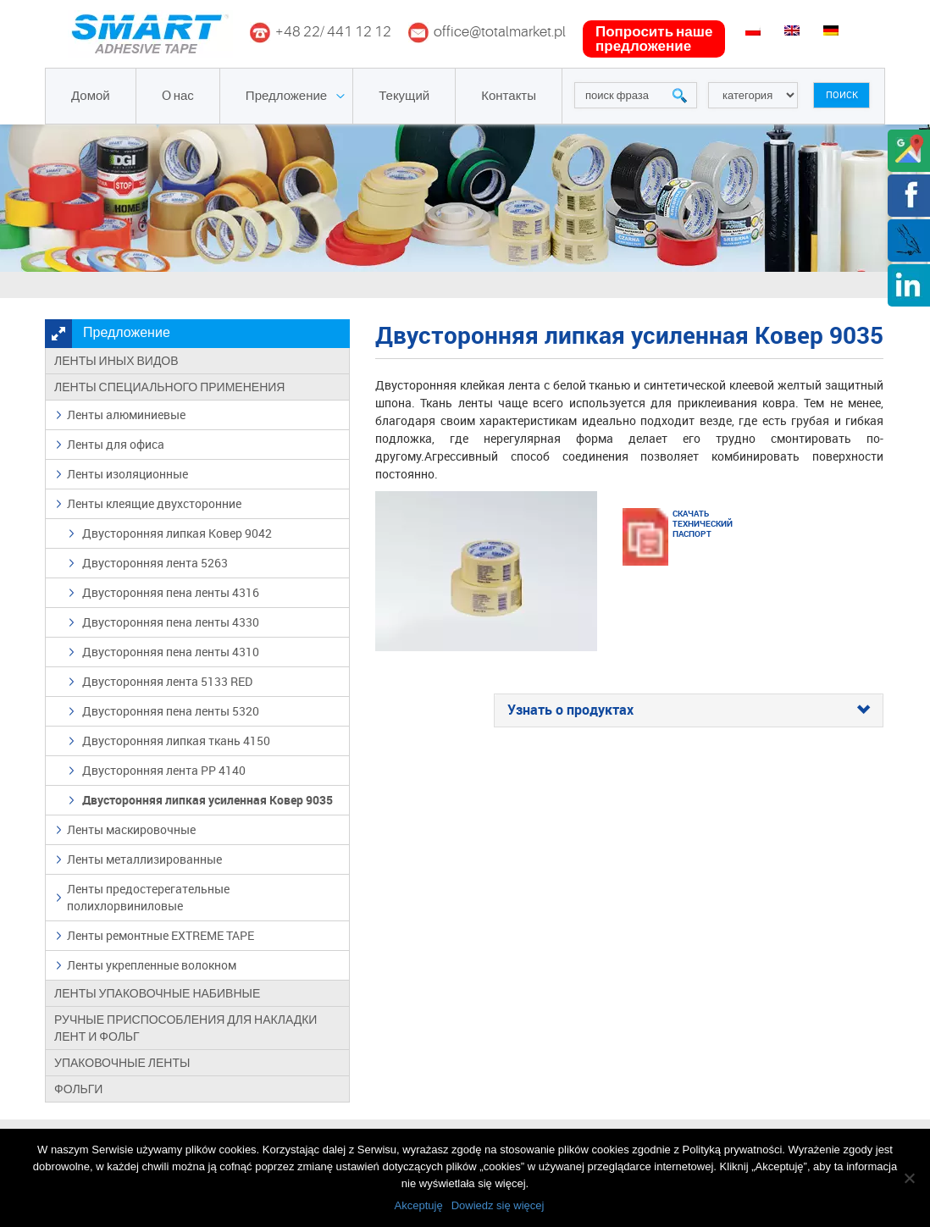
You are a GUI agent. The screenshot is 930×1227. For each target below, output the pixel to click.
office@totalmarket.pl (500, 32)
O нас (178, 96)
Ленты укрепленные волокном (151, 965)
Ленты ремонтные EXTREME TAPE (160, 935)
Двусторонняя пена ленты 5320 (170, 711)
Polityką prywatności (733, 1149)
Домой (90, 96)
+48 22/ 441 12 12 (333, 32)
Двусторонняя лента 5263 (155, 563)
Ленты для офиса (115, 444)
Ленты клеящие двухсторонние (154, 503)
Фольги (78, 1089)
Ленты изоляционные (127, 474)
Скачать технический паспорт (694, 523)
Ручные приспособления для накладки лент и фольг (185, 1028)
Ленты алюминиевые (126, 414)
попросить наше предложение (653, 39)
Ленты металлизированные (144, 859)
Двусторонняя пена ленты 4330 (170, 622)
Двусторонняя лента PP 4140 (164, 770)
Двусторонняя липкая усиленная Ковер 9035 (207, 800)
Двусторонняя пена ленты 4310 (170, 652)
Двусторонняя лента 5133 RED (167, 681)
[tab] (689, 710)
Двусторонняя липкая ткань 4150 (176, 740)
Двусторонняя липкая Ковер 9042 (177, 533)
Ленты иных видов (116, 361)
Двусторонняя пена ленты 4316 (170, 592)
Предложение (286, 96)
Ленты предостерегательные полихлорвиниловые (148, 897)
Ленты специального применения (169, 387)
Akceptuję (419, 1205)
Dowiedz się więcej (498, 1205)
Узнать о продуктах (688, 710)
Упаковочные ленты (122, 1062)
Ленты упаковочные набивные (157, 993)
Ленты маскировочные (131, 829)
